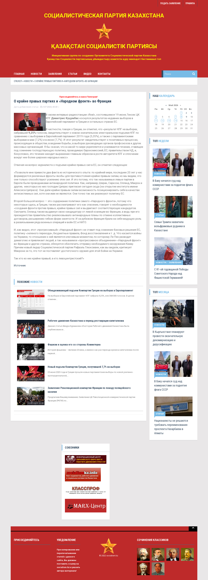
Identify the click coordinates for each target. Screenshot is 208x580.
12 (162, 120)
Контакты (104, 73)
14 (176, 120)
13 (169, 120)
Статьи (72, 73)
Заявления (55, 73)
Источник (20, 265)
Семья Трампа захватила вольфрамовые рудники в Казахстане (169, 226)
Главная (19, 73)
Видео (87, 73)
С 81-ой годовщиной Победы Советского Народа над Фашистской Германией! (171, 273)
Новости (36, 73)
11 (156, 120)
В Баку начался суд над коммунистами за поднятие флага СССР (173, 185)
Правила (190, 3)
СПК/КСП (18, 81)
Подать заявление (170, 3)
